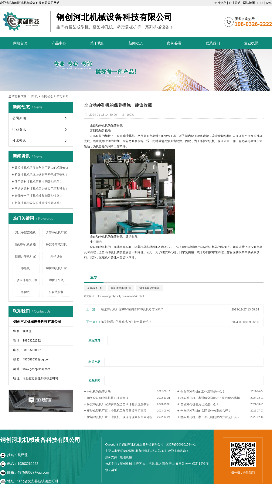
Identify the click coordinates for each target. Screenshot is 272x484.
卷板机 (25, 268)
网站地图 (249, 2)
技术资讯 (19, 140)
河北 (151, 463)
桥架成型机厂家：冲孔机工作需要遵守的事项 (116, 410)
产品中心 (59, 43)
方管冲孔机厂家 (56, 232)
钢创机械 (126, 457)
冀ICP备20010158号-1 (181, 444)
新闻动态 (136, 43)
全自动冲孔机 (94, 288)
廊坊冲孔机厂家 (56, 268)
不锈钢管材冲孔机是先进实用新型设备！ (41, 188)
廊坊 (158, 463)
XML (269, 2)
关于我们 (97, 43)
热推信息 (220, 2)
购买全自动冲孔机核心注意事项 (108, 398)
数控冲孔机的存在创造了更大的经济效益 (41, 167)
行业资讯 (19, 129)
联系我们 (212, 43)
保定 (195, 463)
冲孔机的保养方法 (99, 391)
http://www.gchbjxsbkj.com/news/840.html (120, 296)
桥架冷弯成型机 (56, 244)
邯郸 (202, 463)
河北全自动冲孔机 (149, 288)
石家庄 (113, 470)
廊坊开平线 (56, 280)
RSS (260, 2)
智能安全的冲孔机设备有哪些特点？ (38, 195)
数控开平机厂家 (25, 256)
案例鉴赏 (174, 43)
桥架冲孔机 (143, 451)
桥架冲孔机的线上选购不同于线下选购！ (41, 174)
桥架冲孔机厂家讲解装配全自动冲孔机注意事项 (118, 404)
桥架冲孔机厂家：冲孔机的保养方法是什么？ (210, 417)
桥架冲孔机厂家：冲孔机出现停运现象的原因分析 (119, 417)
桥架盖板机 (159, 451)
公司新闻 (62, 96)
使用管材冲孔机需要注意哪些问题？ (38, 181)
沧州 (188, 463)
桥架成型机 (127, 451)
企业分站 (235, 2)
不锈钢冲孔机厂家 (25, 280)
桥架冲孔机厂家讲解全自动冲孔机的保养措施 (210, 398)
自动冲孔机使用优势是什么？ (199, 404)
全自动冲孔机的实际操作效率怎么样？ (205, 410)
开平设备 (56, 256)
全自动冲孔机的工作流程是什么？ (202, 391)
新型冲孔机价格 (25, 244)
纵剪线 (25, 292)
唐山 (172, 463)
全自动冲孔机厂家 (121, 288)
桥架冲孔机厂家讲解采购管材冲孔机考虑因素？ (132, 309)
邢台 (165, 463)
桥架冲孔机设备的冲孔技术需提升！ (38, 203)
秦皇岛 (180, 463)
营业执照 (251, 43)
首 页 (34, 96)
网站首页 (20, 43)
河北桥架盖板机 (25, 232)
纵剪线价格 (56, 292)
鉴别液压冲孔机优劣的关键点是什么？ (126, 321)
